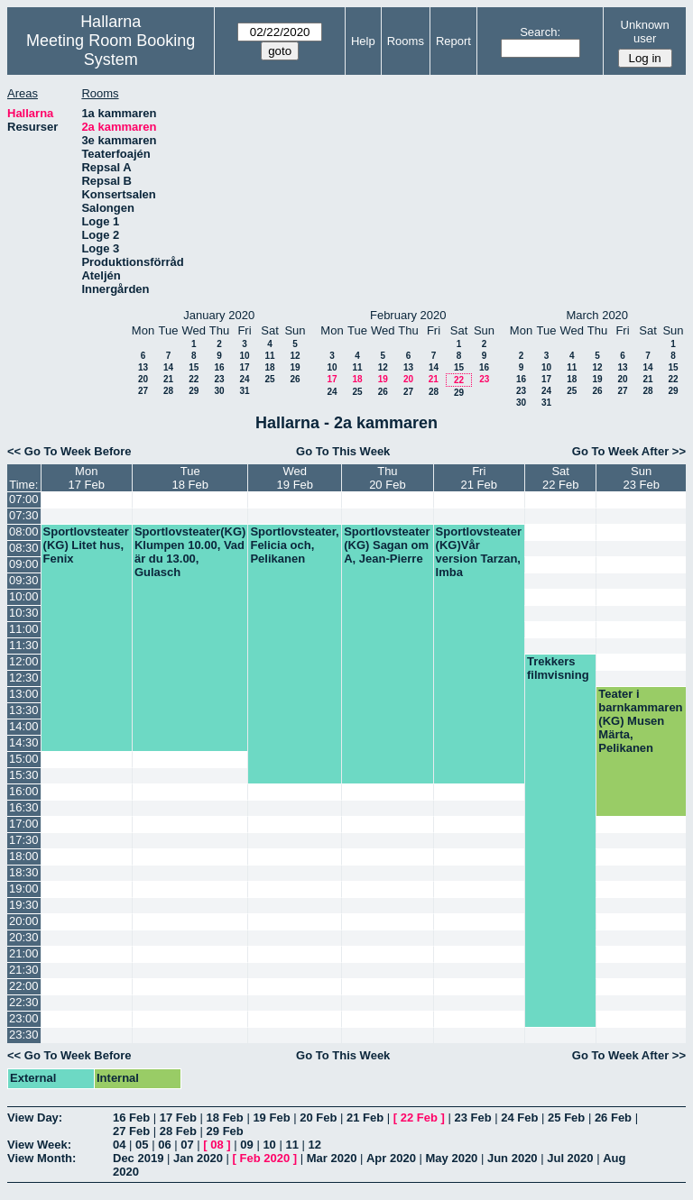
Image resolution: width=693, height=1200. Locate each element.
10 (244, 356)
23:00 (24, 1018)
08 (216, 1144)
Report (453, 41)
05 (141, 1144)
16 (219, 367)
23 (219, 379)
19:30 (24, 904)
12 (295, 356)
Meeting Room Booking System (110, 50)
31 (244, 391)
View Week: (39, 1144)
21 (168, 379)
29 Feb (225, 1131)
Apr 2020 (391, 1158)
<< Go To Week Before (69, 451)
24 (244, 379)
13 (143, 367)
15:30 (24, 775)
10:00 (24, 596)
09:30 (24, 580)
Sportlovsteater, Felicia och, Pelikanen (294, 545)
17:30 (24, 840)
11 (269, 356)
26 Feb (613, 1117)
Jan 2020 (198, 1158)
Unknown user (645, 31)
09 (246, 1144)
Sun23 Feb (641, 477)
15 (194, 367)
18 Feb (225, 1117)
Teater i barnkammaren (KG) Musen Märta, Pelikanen (640, 721)
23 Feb (472, 1117)
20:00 (24, 921)
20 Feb (318, 1117)
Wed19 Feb (295, 477)
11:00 (24, 629)
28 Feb (178, 1131)
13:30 (24, 710)
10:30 (24, 612)
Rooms (405, 41)
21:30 (24, 969)
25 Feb (566, 1117)
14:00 (24, 726)
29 (194, 391)
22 (194, 379)
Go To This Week (343, 451)
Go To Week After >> (629, 451)
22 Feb (419, 1117)
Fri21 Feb (479, 477)
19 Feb (271, 1117)
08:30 (24, 547)
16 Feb (131, 1117)
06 (164, 1144)
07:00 (24, 499)
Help (363, 41)
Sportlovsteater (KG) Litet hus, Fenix (86, 545)
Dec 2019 (138, 1158)
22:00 (24, 986)
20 (143, 379)
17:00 (24, 823)
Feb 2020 (265, 1158)
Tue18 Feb (189, 477)
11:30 (24, 645)
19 (295, 367)
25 (269, 379)
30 (219, 391)
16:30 (24, 807)
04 (119, 1144)
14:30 (24, 742)
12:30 (24, 677)
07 (186, 1144)
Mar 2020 (332, 1158)
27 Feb (131, 1131)
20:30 (24, 937)
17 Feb (178, 1117)
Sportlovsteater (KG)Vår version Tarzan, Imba (479, 552)
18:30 (24, 872)
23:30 (24, 1034)
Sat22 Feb (560, 477)
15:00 (24, 758)
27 (143, 391)
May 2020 (452, 1158)
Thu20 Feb (387, 477)
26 (295, 379)
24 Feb (519, 1117)
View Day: (34, 1117)
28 (168, 391)
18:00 (24, 856)
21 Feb (364, 1117)
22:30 (24, 1002)
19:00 (24, 888)
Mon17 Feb (86, 477)
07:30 (24, 515)
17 (244, 367)
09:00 (24, 564)
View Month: (41, 1158)
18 (269, 367)
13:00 (24, 694)
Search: (540, 32)
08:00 (24, 531)
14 (168, 367)
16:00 (24, 791)
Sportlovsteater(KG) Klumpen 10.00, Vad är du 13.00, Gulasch (190, 552)
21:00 (24, 953)
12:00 (24, 661)
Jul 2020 (570, 1158)
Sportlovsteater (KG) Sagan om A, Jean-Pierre (387, 545)
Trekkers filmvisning (558, 668)
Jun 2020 (512, 1158)
